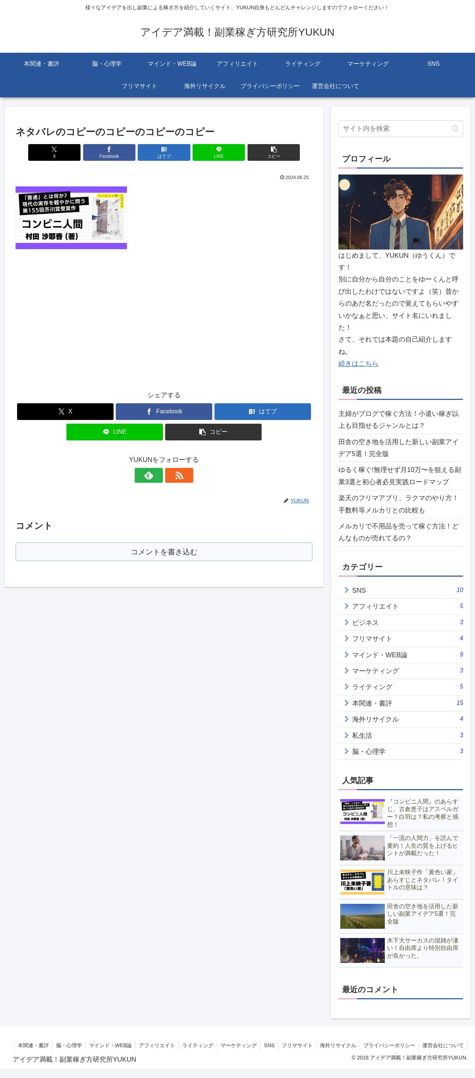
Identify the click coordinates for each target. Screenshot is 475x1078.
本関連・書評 (75, 1045)
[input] (400, 128)
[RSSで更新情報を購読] (172, 475)
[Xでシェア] (64, 152)
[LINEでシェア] (214, 152)
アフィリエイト (201, 1045)
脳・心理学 (111, 1045)
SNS (315, 1045)
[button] (264, 152)
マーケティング (284, 1045)
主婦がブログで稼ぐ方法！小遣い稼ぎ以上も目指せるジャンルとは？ (398, 419)
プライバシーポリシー (438, 1045)
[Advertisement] (78, 313)
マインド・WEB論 (153, 1045)
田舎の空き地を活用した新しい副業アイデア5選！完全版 (398, 447)
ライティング (242, 1045)
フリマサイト (344, 1045)
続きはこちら (358, 363)
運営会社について (442, 1055)
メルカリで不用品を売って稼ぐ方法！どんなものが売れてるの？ (398, 532)
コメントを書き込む (164, 552)
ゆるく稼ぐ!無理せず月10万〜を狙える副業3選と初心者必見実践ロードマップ (399, 475)
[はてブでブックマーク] (164, 152)
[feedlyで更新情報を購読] (155, 475)
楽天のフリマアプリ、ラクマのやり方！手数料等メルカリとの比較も (398, 504)
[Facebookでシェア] (114, 152)
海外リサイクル (386, 1045)
